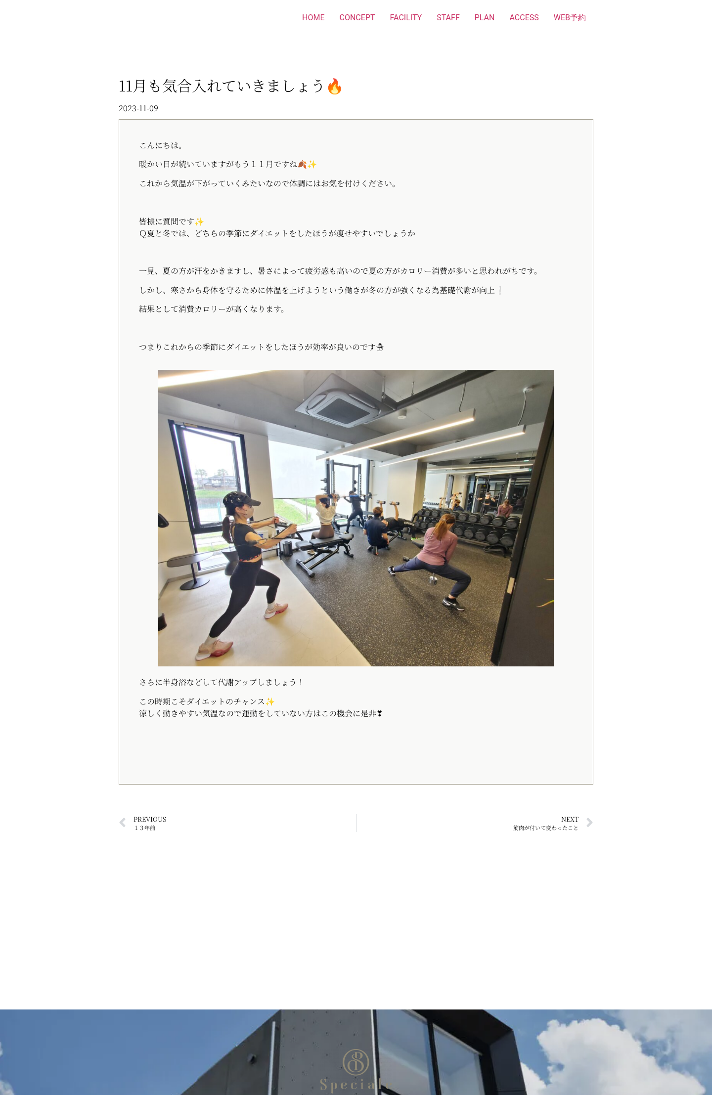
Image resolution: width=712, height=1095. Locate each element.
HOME (313, 17)
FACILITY (406, 17)
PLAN (485, 17)
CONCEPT (357, 17)
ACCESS (523, 17)
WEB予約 (570, 17)
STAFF (448, 17)
